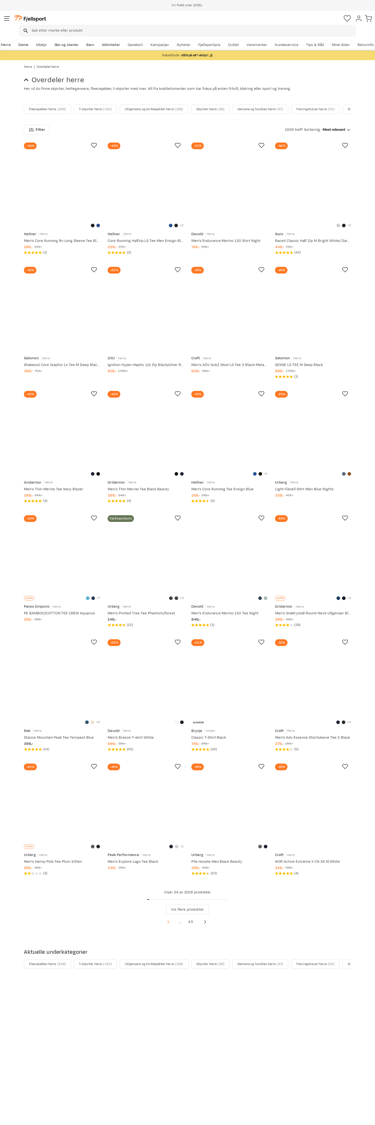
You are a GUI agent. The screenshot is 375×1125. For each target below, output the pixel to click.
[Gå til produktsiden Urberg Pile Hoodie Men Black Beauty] (229, 798)
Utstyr (64, 37)
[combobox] (191, 23)
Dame (46, 37)
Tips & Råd (38, 1077)
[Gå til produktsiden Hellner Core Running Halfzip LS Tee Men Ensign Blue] (146, 178)
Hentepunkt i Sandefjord (49, 1085)
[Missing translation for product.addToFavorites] (94, 143)
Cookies (366, 1118)
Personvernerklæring (314, 1118)
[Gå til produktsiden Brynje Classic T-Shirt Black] (229, 674)
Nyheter (236, 37)
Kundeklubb (171, 1062)
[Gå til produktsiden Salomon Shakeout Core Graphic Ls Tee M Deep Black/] (62, 302)
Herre (29, 37)
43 (196, 918)
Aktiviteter (134, 37)
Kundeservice (339, 37)
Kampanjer (212, 37)
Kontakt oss (39, 1092)
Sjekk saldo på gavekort (49, 1062)
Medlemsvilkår (173, 1069)
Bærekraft (170, 1085)
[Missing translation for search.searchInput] (97, 22)
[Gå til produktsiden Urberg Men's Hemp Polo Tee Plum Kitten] (62, 798)
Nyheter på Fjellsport (113, 1062)
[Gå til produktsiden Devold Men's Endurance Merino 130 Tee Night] (229, 550)
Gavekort (102, 1077)
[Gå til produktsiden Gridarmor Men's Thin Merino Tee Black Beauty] (146, 426)
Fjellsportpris (262, 37)
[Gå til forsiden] (48, 22)
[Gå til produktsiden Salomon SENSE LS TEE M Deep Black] (313, 302)
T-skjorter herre (107, 91)
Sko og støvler (90, 37)
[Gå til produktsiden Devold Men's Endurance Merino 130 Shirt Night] (229, 178)
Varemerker (309, 37)
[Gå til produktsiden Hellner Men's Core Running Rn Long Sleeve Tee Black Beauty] (62, 178)
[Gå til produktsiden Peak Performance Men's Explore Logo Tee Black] (146, 798)
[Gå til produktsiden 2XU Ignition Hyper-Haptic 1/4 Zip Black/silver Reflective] (146, 302)
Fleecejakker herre (52, 91)
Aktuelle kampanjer (111, 1054)
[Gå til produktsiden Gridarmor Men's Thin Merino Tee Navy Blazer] (62, 426)
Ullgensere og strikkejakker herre (176, 91)
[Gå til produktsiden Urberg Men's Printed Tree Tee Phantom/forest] (146, 550)
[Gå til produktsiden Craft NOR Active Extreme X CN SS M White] (313, 798)
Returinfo (37, 1069)
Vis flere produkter (187, 905)
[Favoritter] (317, 23)
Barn (113, 37)
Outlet (286, 37)
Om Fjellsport (172, 1054)
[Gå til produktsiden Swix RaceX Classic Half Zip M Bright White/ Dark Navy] (313, 178)
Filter (37, 127)
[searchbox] (197, 23)
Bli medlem (331, 1013)
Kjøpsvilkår (344, 1118)
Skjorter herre (242, 91)
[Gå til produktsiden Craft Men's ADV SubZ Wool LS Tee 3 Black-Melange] (229, 302)
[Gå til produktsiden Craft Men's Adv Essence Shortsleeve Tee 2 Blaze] (313, 674)
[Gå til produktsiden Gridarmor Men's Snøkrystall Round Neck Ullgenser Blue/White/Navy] (313, 550)
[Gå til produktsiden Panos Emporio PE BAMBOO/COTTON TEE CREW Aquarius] (62, 550)
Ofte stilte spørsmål (46, 1054)
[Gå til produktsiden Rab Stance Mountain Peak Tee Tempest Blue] (62, 674)
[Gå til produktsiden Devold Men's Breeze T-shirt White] (146, 674)
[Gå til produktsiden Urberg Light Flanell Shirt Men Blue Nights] (313, 426)
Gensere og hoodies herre (300, 91)
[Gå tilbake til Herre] (28, 75)
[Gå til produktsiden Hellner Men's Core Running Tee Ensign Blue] (229, 426)
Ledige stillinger (174, 1077)
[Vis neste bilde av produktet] (344, 91)
